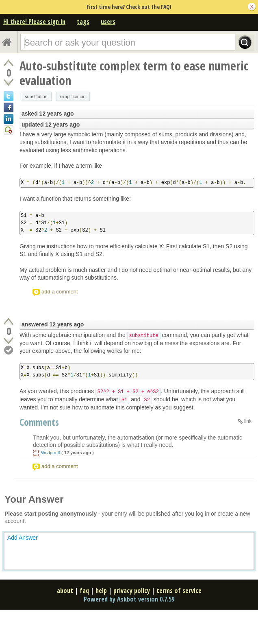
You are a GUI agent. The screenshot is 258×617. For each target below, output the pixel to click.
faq (84, 590)
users (108, 21)
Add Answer (22, 537)
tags (83, 21)
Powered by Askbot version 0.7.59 (129, 599)
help (101, 590)
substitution (36, 96)
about (65, 590)
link (247, 421)
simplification (73, 96)
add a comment (59, 292)
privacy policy (131, 590)
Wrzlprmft (50, 452)
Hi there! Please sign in (34, 21)
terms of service (179, 590)
